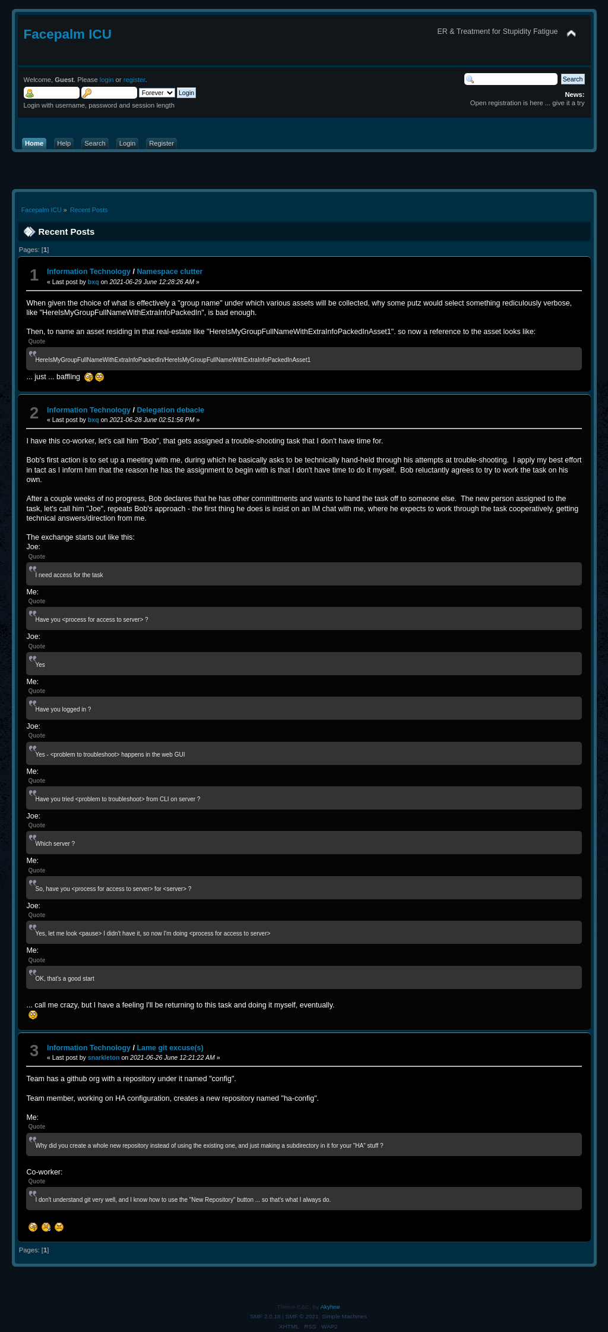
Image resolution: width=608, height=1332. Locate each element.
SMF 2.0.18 (265, 1316)
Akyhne (330, 1306)
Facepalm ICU (68, 34)
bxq (93, 281)
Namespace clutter (169, 271)
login (107, 79)
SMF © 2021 (302, 1316)
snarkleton (104, 1057)
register (134, 79)
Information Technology (89, 271)
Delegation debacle (170, 410)
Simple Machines (344, 1316)
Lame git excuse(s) (170, 1048)
